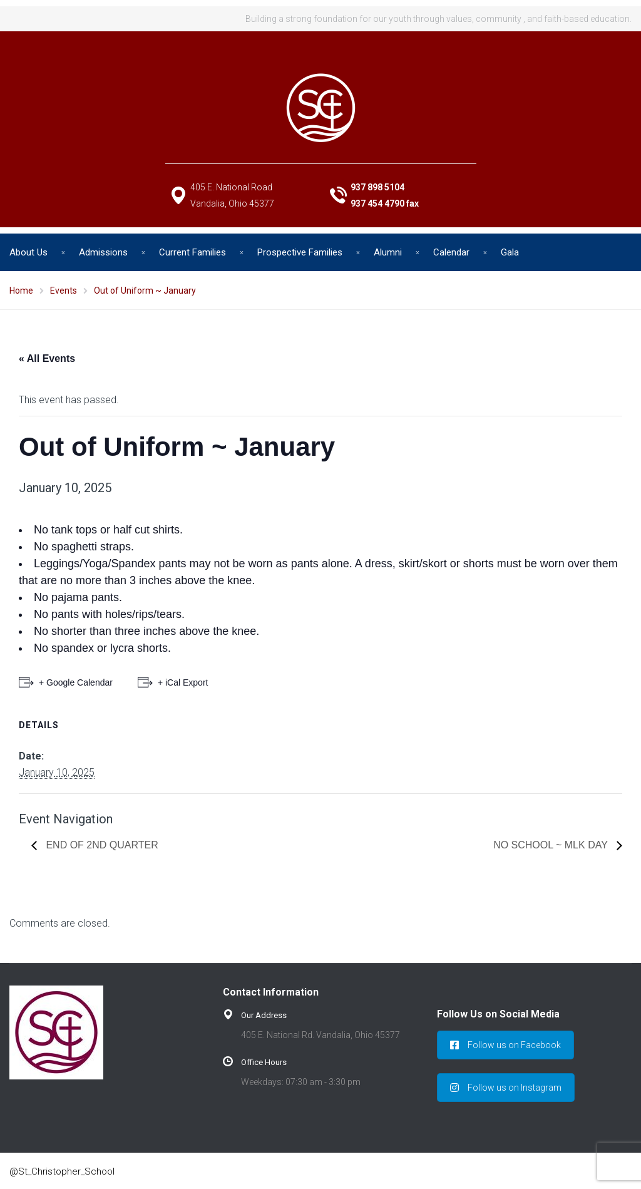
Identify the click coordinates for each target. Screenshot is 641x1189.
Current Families (192, 252)
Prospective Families (299, 252)
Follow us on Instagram (506, 1088)
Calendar (451, 252)
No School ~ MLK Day (551, 845)
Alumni (388, 252)
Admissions (103, 252)
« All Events (47, 358)
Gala (510, 252)
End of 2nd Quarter (100, 845)
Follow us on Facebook (505, 1045)
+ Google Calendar (76, 682)
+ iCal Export (183, 682)
